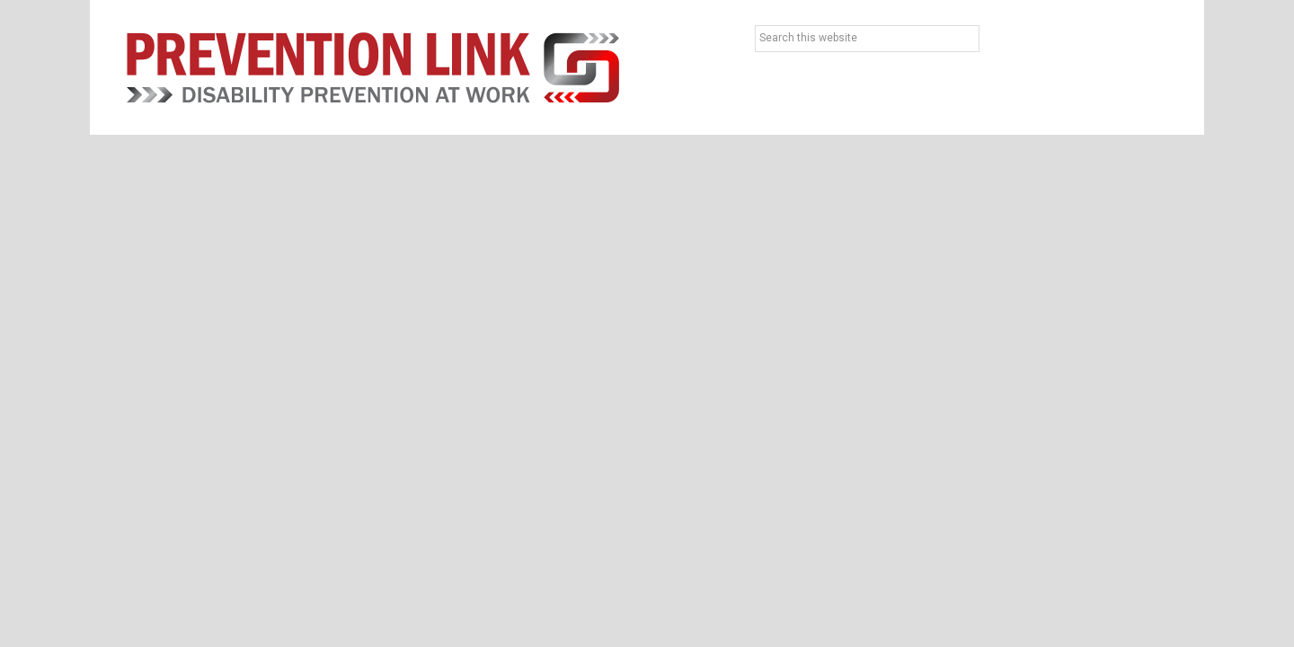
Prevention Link (373, 67)
